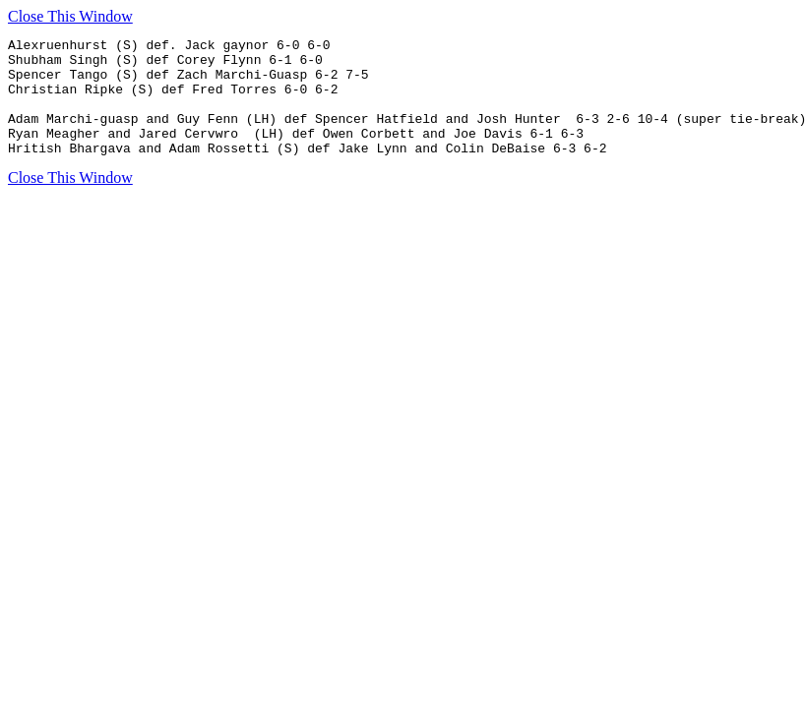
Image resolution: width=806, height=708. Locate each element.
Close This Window (70, 16)
